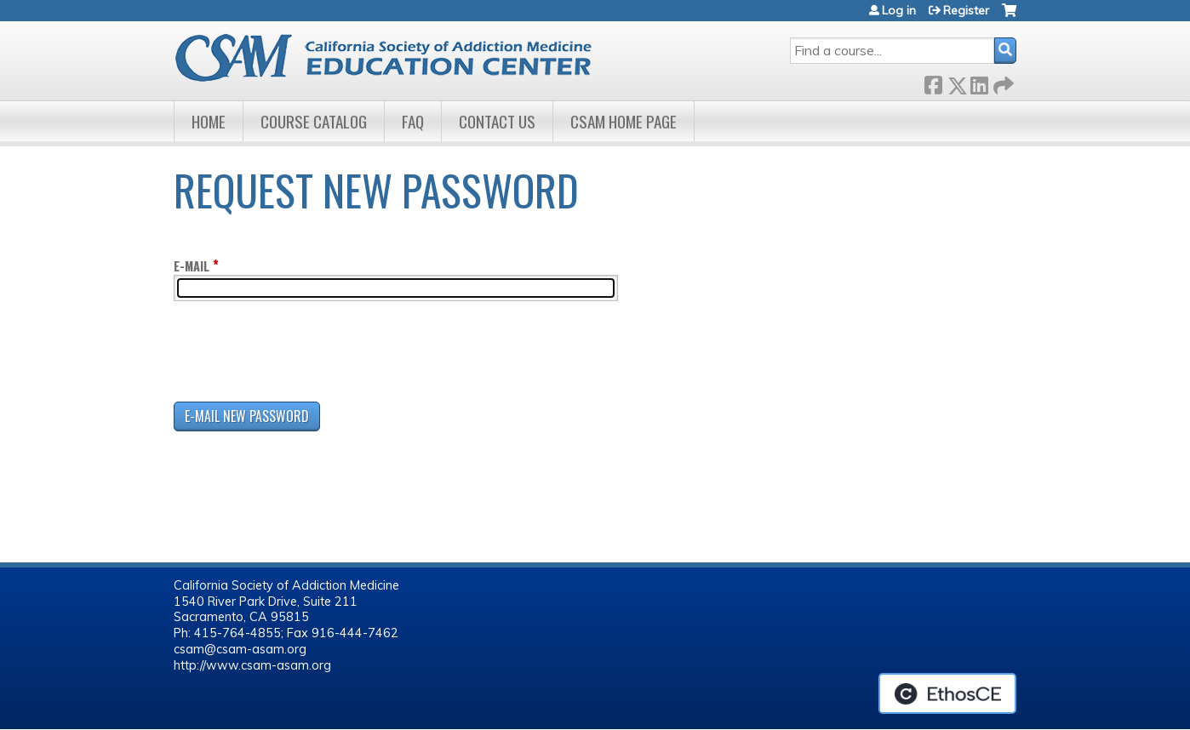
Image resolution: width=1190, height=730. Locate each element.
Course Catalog (313, 121)
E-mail (191, 266)
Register (966, 10)
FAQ (413, 121)
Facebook (932, 82)
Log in (899, 10)
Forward (1001, 82)
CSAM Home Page (623, 121)
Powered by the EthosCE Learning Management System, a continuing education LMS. (947, 693)
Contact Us (497, 121)
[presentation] (303, 355)
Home (209, 121)
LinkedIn (978, 82)
